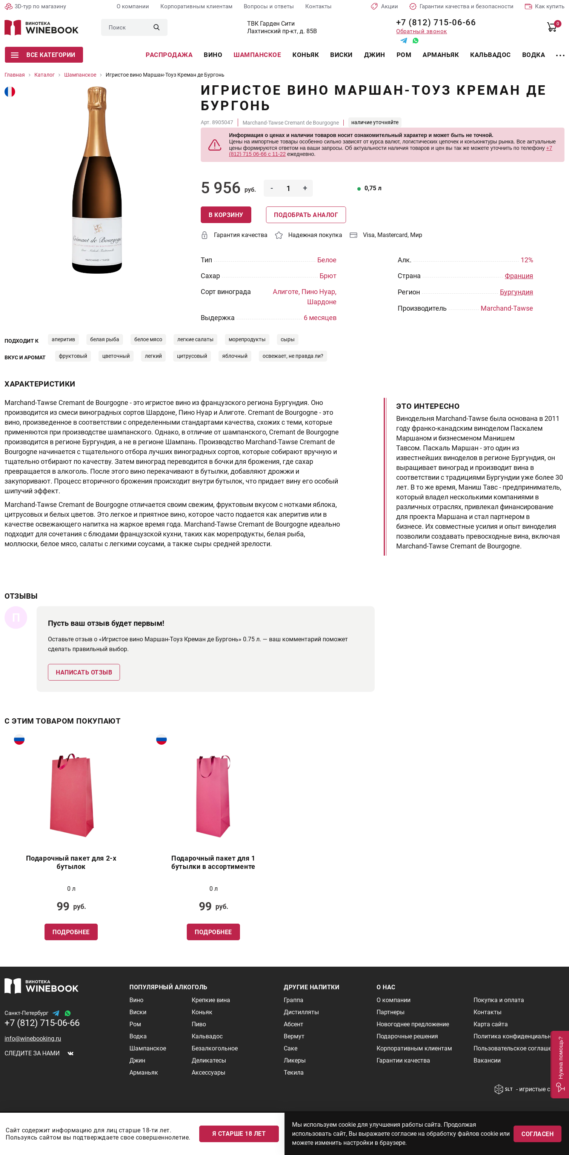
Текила (294, 1072)
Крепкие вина (211, 1000)
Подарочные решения (407, 1036)
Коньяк (305, 55)
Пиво (199, 1024)
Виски (341, 55)
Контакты (318, 6)
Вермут (294, 1036)
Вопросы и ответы (269, 6)
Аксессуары (208, 1072)
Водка (533, 55)
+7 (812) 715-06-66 (433, 22)
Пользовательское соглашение (517, 1048)
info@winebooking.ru (33, 1038)
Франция (519, 276)
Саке (290, 1048)
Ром (404, 55)
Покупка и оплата (499, 1000)
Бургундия (516, 292)
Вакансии (487, 1060)
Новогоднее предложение (413, 1024)
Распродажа (169, 55)
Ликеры (295, 1060)
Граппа (293, 1000)
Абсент (293, 1024)
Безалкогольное (215, 1048)
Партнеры (390, 1012)
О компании (133, 6)
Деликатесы (209, 1060)
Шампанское (257, 55)
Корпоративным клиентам (196, 6)
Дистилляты (301, 1012)
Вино (213, 55)
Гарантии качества (403, 1060)
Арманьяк (441, 55)
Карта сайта (491, 1024)
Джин (374, 55)
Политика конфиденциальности (519, 1036)
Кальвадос (490, 55)
